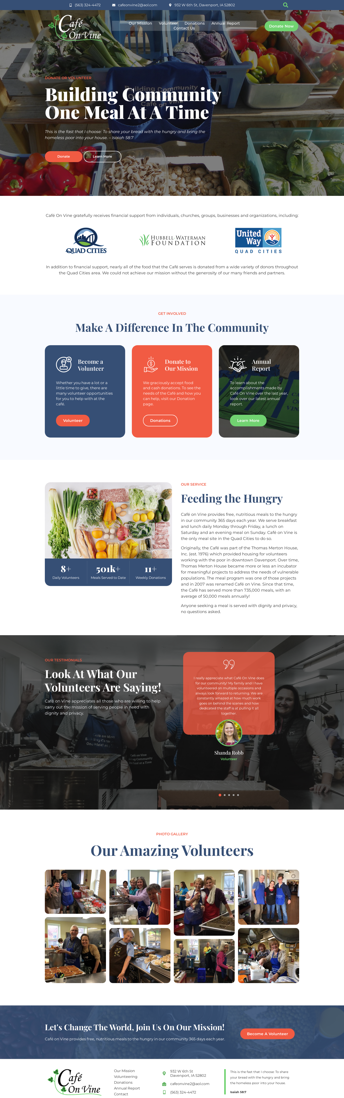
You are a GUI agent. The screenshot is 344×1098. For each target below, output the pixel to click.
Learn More (102, 156)
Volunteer (168, 23)
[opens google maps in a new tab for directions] (201, 5)
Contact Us (184, 28)
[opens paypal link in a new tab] (281, 26)
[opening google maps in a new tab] (191, 1073)
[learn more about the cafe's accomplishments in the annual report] (248, 421)
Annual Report (225, 23)
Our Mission (140, 23)
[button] (286, 5)
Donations (194, 23)
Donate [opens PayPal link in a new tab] (63, 156)
